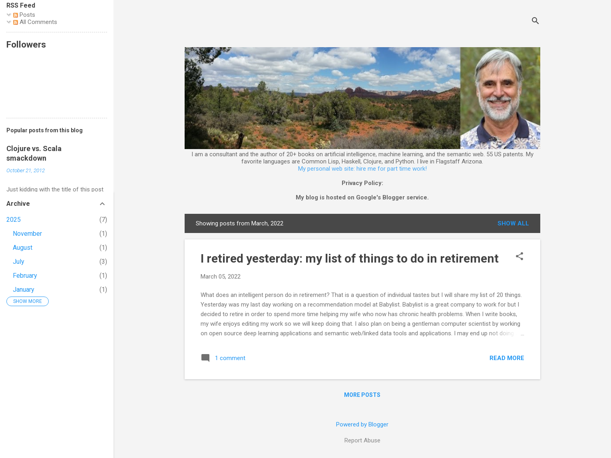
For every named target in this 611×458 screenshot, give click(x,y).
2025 (13, 219)
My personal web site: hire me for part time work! (362, 168)
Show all (513, 223)
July (18, 261)
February (25, 275)
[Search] (535, 22)
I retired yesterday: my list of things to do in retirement (350, 258)
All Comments (35, 22)
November (27, 233)
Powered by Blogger (362, 424)
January (23, 289)
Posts (24, 14)
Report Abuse (362, 440)
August (22, 247)
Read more (507, 358)
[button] (519, 257)
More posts (362, 395)
